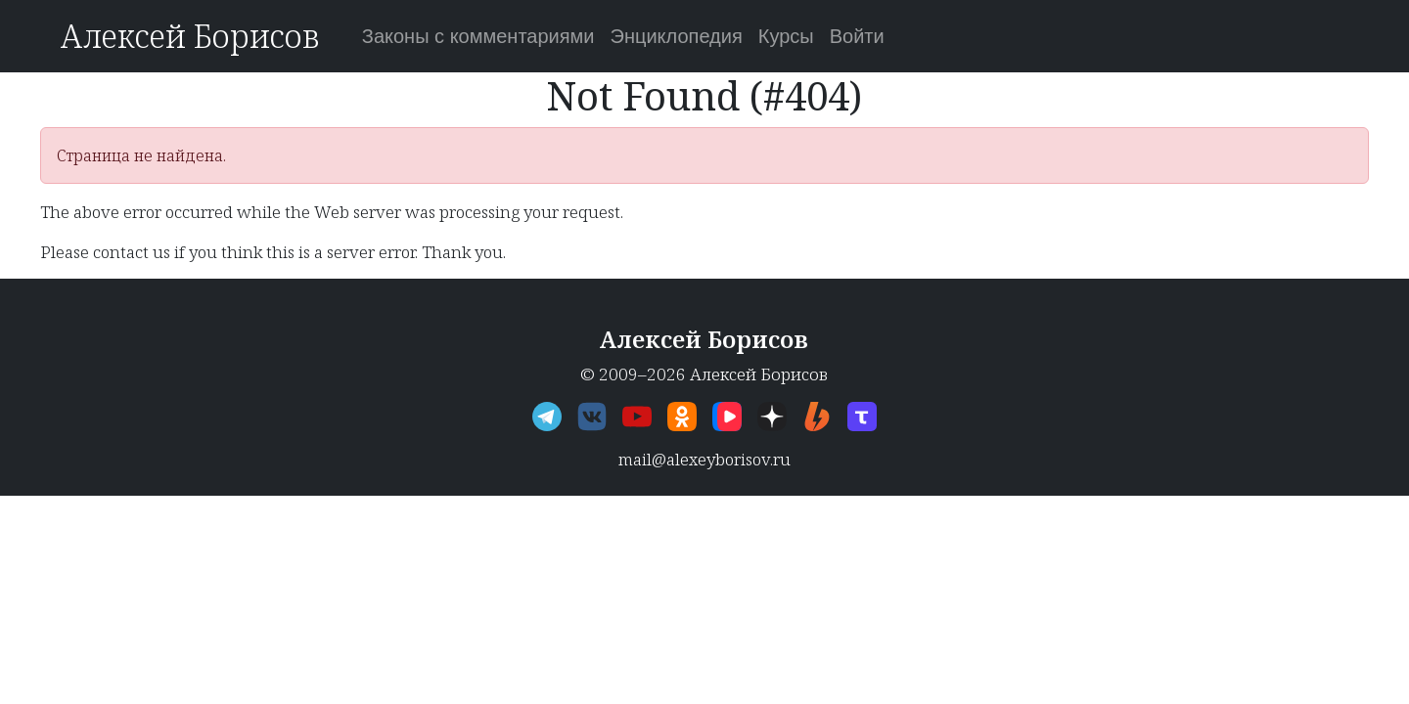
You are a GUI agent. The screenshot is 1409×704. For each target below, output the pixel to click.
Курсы (786, 36)
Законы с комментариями (478, 36)
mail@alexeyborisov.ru (704, 459)
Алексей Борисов (189, 36)
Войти (857, 36)
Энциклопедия (677, 36)
